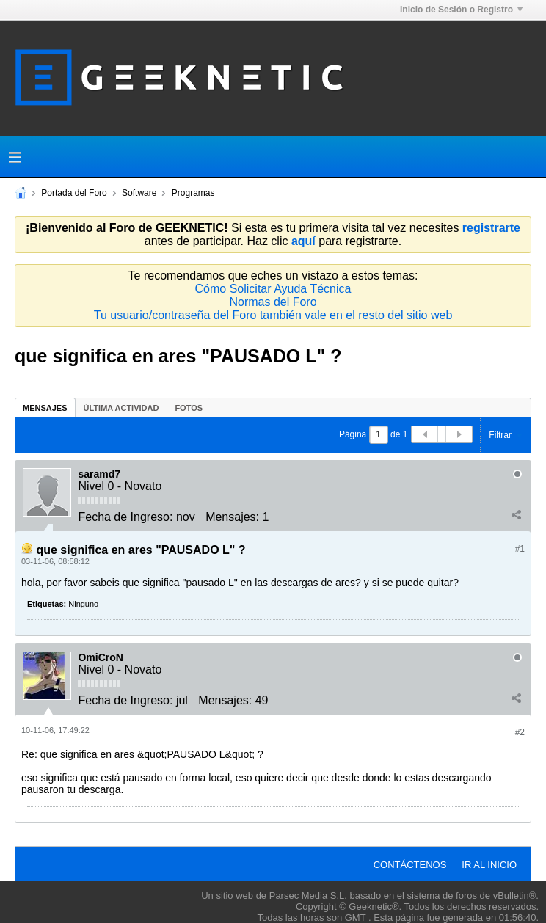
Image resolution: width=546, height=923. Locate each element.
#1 (520, 549)
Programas (193, 193)
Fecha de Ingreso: (125, 517)
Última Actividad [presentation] (121, 408)
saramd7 (99, 474)
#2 (520, 732)
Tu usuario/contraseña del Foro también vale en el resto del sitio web (273, 315)
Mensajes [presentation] (45, 408)
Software (139, 193)
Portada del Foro (73, 193)
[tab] (45, 407)
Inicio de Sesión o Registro (461, 9)
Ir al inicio (489, 864)
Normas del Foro (272, 302)
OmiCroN (100, 657)
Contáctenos (410, 864)
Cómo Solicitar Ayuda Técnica (273, 288)
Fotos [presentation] (189, 408)
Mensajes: (232, 517)
